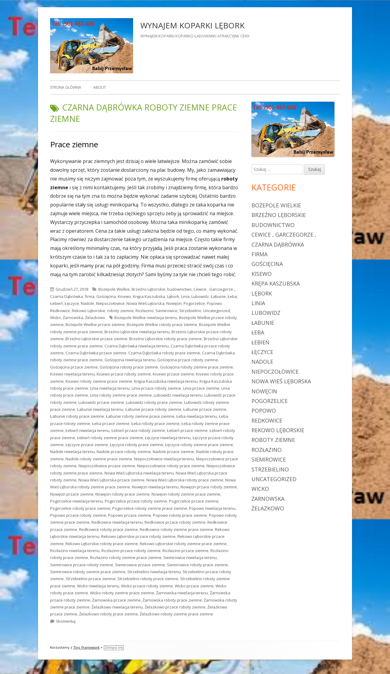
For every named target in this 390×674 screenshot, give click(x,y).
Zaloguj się (114, 648)
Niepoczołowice (110, 303)
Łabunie (218, 296)
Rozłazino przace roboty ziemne (131, 550)
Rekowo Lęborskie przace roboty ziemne (138, 536)
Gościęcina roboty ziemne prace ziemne (196, 367)
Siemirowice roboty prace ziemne (197, 564)
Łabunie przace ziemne (204, 409)
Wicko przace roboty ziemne (147, 586)
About (99, 87)
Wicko (55, 317)
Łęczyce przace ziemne (87, 444)
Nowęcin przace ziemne (72, 494)
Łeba (232, 296)
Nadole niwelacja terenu (72, 451)
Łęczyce (72, 303)
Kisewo (124, 296)
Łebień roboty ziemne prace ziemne (110, 437)
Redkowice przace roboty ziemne (175, 522)
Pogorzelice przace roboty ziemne (136, 501)
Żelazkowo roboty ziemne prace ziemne (176, 614)
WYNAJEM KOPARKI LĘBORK (192, 25)
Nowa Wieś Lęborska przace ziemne (111, 480)
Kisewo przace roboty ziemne (124, 374)
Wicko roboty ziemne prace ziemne (122, 593)
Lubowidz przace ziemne (101, 402)
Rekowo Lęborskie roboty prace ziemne (102, 543)
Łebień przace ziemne (187, 430)
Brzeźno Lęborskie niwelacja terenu (137, 331)
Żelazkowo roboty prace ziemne (108, 614)
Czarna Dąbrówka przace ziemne (96, 353)
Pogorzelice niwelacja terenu (76, 501)
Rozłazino (145, 310)
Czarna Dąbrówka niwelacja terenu (136, 346)
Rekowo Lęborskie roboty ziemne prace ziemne (183, 543)
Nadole (87, 303)
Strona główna (65, 87)
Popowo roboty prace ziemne (180, 515)
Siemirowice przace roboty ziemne (81, 564)
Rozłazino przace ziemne (185, 550)
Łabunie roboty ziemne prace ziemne (140, 416)
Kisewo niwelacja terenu (72, 374)
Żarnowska (73, 317)
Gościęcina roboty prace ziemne (129, 367)
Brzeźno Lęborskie (148, 289)
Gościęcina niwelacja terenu (129, 360)
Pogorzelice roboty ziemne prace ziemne (149, 508)
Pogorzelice (194, 303)
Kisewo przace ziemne (173, 374)
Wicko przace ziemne (194, 586)
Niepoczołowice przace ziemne (106, 465)
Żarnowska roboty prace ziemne (172, 600)
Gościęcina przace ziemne (74, 367)
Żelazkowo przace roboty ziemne (175, 607)
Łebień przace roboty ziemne (138, 430)
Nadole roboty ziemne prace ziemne (99, 459)
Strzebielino (190, 310)
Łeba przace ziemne (110, 423)
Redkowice (60, 310)
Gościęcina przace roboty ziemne (187, 360)
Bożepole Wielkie (114, 289)
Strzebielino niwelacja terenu (154, 571)
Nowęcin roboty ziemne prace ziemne (186, 494)
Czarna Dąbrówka (66, 296)
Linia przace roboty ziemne (156, 388)
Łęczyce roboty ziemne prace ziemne (199, 444)
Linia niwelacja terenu (110, 388)
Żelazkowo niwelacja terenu (117, 607)
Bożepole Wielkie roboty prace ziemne (162, 324)
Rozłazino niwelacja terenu (75, 550)
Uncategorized (216, 310)
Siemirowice (166, 310)
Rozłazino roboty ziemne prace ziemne (125, 557)
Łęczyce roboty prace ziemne (136, 444)
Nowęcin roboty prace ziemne (122, 494)
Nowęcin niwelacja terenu (155, 487)
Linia (185, 296)
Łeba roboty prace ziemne (155, 423)
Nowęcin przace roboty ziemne (209, 487)
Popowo (214, 303)
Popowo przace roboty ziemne (78, 515)
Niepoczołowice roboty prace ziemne (171, 465)
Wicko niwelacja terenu (98, 586)
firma (89, 296)
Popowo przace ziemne (129, 515)
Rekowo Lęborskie (88, 310)
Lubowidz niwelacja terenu (178, 395)
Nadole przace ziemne (173, 451)
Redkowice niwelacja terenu (117, 522)
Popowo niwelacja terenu (212, 508)
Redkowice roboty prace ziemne (108, 529)
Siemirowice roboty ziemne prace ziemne (88, 571)
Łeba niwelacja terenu (196, 416)
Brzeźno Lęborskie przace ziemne (96, 338)
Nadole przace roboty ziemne (124, 451)
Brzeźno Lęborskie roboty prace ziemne (165, 338)
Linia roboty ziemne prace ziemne (121, 395)
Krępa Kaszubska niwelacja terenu (166, 381)
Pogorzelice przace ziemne (194, 501)
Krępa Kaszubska (149, 296)
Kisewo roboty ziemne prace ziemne (99, 381)
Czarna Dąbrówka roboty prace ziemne (164, 353)
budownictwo (179, 289)
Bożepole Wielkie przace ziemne (95, 324)
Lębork (173, 296)
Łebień (56, 303)
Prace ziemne (74, 144)
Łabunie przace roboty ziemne (153, 409)
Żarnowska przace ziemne (116, 600)
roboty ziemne (120, 310)
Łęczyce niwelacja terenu (168, 437)
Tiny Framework (86, 648)
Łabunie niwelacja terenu (100, 409)
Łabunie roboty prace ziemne (77, 416)
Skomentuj (65, 621)
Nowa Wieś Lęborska (145, 303)
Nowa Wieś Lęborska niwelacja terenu (139, 473)
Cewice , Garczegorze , (214, 289)
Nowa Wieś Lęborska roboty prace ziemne (184, 480)
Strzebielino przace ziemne (91, 578)
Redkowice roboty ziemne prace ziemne (176, 529)
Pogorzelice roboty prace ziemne (80, 508)
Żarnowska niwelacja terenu (182, 593)
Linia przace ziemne (201, 388)
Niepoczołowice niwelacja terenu (164, 459)
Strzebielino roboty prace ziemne (147, 578)
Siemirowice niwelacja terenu (190, 557)
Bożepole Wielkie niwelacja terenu (145, 317)
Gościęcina (106, 296)
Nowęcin (174, 303)
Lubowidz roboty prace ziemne (154, 402)
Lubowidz (200, 296)
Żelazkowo (95, 317)
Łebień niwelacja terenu (88, 430)
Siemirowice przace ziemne (140, 564)
